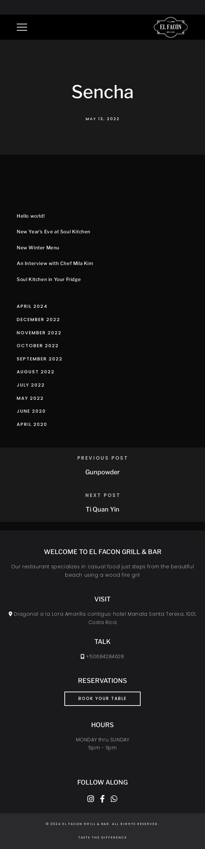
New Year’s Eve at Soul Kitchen (53, 231)
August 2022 (36, 372)
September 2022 (40, 359)
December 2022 (38, 319)
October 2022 (38, 346)
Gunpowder (102, 472)
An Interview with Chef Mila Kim (55, 263)
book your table (102, 698)
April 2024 (32, 306)
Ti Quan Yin (102, 509)
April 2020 (32, 424)
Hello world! (31, 216)
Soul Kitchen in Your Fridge (49, 279)
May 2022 (30, 398)
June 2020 (31, 411)
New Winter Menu (38, 247)
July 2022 (31, 385)
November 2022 (39, 333)
